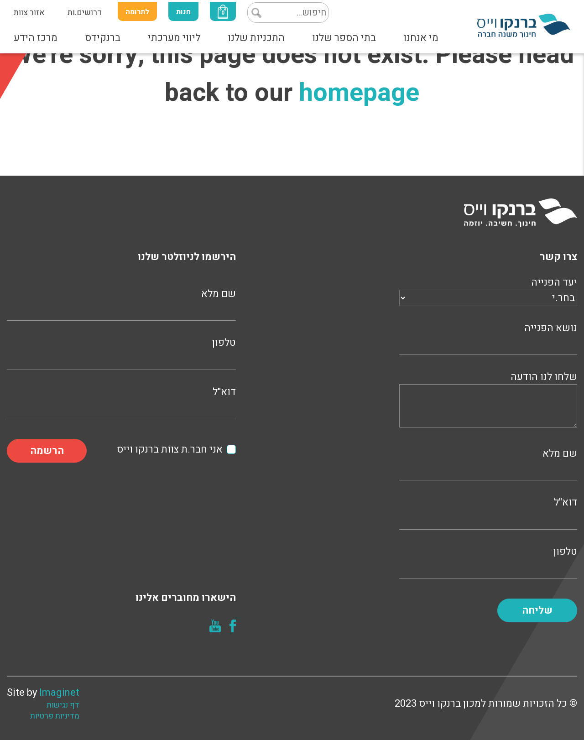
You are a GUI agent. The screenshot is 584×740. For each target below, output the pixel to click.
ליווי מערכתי (174, 38)
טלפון (488, 561)
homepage (359, 92)
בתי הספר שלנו (344, 38)
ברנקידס (102, 38)
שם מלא (488, 463)
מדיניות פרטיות (54, 716)
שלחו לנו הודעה (488, 401)
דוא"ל (488, 512)
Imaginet (59, 692)
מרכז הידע (35, 38)
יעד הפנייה (488, 290)
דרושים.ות (85, 12)
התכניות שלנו (256, 38)
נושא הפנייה (488, 337)
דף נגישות (63, 705)
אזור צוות (29, 12)
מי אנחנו (420, 38)
